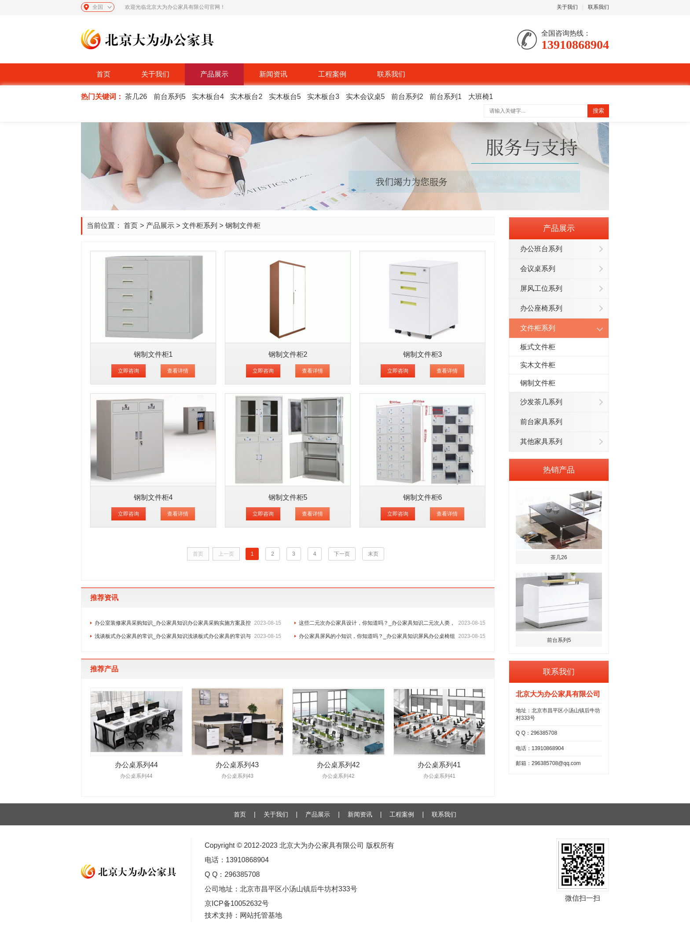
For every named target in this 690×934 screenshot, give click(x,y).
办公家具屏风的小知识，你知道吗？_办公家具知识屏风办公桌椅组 (392, 636)
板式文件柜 (537, 347)
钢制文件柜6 (422, 497)
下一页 (342, 554)
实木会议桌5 (365, 96)
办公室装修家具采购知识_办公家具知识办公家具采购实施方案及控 (188, 623)
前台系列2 (407, 96)
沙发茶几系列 (541, 402)
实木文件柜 (537, 365)
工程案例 (332, 74)
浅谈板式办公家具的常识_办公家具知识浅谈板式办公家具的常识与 (188, 636)
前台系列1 (445, 96)
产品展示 (214, 74)
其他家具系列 (541, 441)
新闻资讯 (273, 74)
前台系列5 (170, 96)
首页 (103, 74)
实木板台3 (323, 96)
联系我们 (598, 7)
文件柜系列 (537, 328)
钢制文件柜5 (288, 497)
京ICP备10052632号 (237, 903)
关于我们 (567, 7)
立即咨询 (128, 371)
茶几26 (136, 96)
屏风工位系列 (541, 288)
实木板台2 (246, 96)
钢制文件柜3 (422, 354)
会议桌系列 (537, 268)
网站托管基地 (261, 915)
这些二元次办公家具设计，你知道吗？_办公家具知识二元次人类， (392, 623)
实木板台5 (285, 96)
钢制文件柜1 (153, 354)
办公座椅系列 (541, 308)
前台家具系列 (541, 421)
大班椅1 (480, 96)
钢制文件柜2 (288, 354)
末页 (373, 554)
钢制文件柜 (537, 383)
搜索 (598, 110)
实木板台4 (208, 96)
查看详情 (177, 371)
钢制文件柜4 (153, 497)
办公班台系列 (541, 249)
